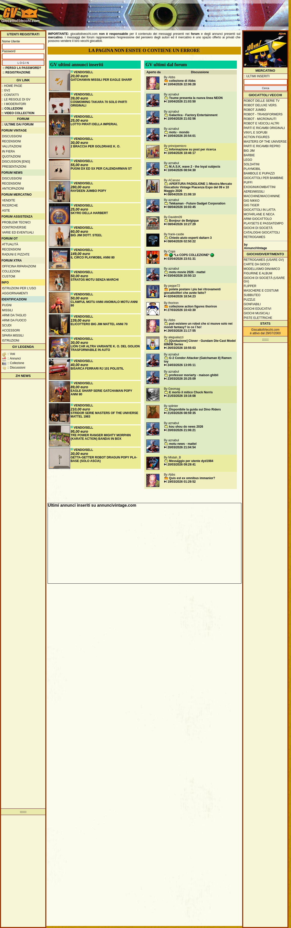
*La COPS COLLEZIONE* (191, 255)
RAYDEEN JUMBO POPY (88, 191)
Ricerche (10, 205)
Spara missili (13, 335)
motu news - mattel (183, 444)
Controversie (14, 227)
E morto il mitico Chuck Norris (191, 392)
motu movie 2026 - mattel (187, 272)
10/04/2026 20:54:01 (182, 136)
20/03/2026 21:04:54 (182, 447)
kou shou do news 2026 (186, 426)
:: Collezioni (12, 108)
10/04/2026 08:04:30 (182, 170)
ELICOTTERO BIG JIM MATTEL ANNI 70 (99, 324)
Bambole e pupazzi (259, 173)
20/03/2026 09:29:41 (182, 464)
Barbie (249, 155)
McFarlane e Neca (259, 214)
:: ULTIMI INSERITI (256, 76)
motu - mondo (179, 132)
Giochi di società (258, 228)
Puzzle (249, 299)
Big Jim (249, 150)
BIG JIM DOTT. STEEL (86, 235)
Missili (7, 310)
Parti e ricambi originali (264, 128)
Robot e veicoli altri (261, 123)
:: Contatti (10, 95)
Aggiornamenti (15, 293)
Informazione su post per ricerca (192, 149)
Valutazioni (12, 146)
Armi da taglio (14, 315)
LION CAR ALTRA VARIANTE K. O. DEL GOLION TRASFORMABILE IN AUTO (105, 348)
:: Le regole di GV (16, 99)
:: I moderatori (14, 104)
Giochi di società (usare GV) (264, 279)
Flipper (250, 286)
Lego (248, 160)
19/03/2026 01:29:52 (182, 481)
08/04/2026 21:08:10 (182, 194)
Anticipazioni (13, 188)
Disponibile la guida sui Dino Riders (195, 409)
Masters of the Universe (265, 141)
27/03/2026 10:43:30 (182, 310)
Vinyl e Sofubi (255, 132)
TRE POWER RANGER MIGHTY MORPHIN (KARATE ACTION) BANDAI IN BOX (101, 437)
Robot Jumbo (255, 110)
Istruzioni (10, 340)
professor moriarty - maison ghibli (193, 375)
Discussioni (12, 136)
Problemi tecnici (16, 222)
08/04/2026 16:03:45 (182, 207)
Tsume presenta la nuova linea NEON (196, 98)
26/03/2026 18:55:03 (182, 348)
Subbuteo (252, 295)
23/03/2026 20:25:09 (182, 378)
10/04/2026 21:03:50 (182, 101)
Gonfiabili (252, 304)
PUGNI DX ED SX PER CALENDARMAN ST (101, 168)
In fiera (8, 151)
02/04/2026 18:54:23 (182, 296)
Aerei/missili (254, 191)
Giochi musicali (257, 313)
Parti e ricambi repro (262, 146)
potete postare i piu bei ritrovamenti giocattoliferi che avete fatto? (192, 291)
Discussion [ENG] (16, 161)
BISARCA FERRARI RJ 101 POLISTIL (97, 368)
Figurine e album (258, 273)
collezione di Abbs (182, 81)
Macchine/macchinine (262, 196)
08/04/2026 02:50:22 (182, 241)
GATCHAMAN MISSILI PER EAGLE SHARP (101, 80)
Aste (6, 210)
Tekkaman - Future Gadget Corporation (197, 203)
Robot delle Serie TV (262, 100)
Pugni (7, 305)
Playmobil (252, 169)
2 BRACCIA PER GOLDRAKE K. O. (95, 146)
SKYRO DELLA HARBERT (89, 213)
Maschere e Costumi (261, 290)
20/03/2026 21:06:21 (182, 430)
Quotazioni (11, 156)
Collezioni (11, 271)
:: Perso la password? (22, 68)
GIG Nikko (252, 200)
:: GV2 (6, 90)
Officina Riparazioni (19, 266)
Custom (8, 276)
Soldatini (251, 164)
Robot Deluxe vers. (260, 105)
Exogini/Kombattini (260, 187)
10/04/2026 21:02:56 (182, 118)
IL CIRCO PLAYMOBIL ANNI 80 (93, 257)
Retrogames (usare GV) (264, 260)
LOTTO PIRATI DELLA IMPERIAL (94, 124)
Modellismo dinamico (262, 269)
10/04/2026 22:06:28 (182, 84)
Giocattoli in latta (260, 210)
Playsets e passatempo (263, 223)
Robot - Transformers (263, 114)
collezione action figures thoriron (193, 306)
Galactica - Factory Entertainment (193, 115)
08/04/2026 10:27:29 (182, 224)
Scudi (6, 325)
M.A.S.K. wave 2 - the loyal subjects (194, 166)
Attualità (10, 244)
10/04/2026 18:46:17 (182, 153)
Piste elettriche (258, 318)
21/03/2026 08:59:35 (182, 413)
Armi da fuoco (14, 320)
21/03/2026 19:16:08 (182, 396)
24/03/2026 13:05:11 (182, 365)
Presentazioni (14, 166)
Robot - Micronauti (260, 119)
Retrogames (254, 237)
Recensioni (11, 141)
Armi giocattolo (258, 219)
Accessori (11, 330)
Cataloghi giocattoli (262, 232)
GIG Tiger (251, 205)
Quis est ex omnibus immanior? (192, 478)
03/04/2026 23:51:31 (182, 259)
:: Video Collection (18, 113)
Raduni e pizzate (16, 254)
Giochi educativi (257, 309)
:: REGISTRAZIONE (16, 72)
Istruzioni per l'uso (19, 288)
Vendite (8, 200)
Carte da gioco (257, 264)
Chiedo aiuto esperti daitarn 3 (190, 238)
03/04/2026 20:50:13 (182, 275)
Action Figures (256, 137)
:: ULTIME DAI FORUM (17, 124)
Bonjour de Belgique (184, 220)
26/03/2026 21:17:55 (182, 330)
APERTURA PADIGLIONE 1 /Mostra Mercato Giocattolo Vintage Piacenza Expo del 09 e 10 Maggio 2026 (198, 187)
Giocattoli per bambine (263, 178)
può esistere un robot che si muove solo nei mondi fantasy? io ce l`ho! (198, 325)
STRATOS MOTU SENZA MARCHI (95, 279)
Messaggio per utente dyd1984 (191, 461)
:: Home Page (12, 86)
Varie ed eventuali (18, 232)
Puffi (248, 182)
